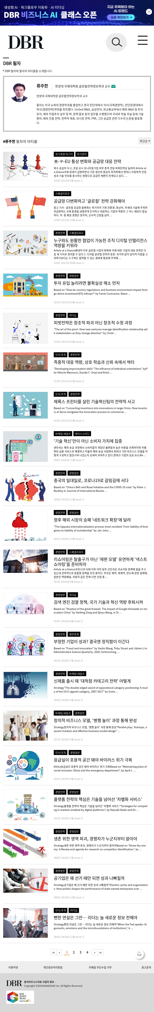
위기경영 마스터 (64, 154)
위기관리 (82, 154)
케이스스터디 (82, 434)
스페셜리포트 (62, 193)
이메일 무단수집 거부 (100, 967)
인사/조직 (60, 354)
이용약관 (13, 967)
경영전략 (60, 233)
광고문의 (146, 967)
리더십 (72, 315)
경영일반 (74, 276)
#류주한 (9, 141)
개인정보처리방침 (53, 967)
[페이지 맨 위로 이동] (140, 955)
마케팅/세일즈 (63, 434)
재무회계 (74, 634)
